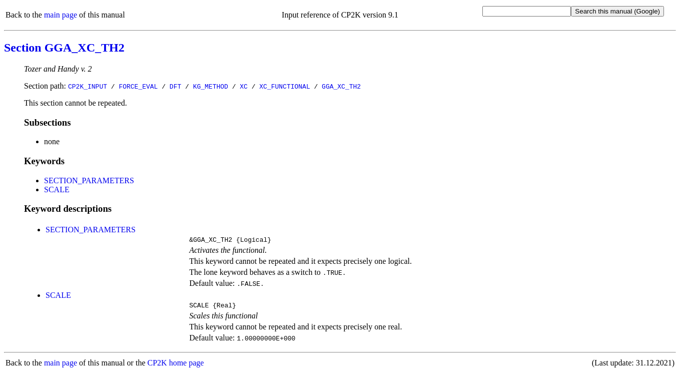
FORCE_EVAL (138, 86)
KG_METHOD (210, 86)
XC (244, 86)
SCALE (57, 189)
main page (60, 15)
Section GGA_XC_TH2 (64, 47)
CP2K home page (176, 365)
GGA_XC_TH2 (341, 86)
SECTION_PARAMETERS (89, 180)
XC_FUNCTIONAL (284, 86)
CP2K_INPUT (87, 86)
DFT (175, 86)
